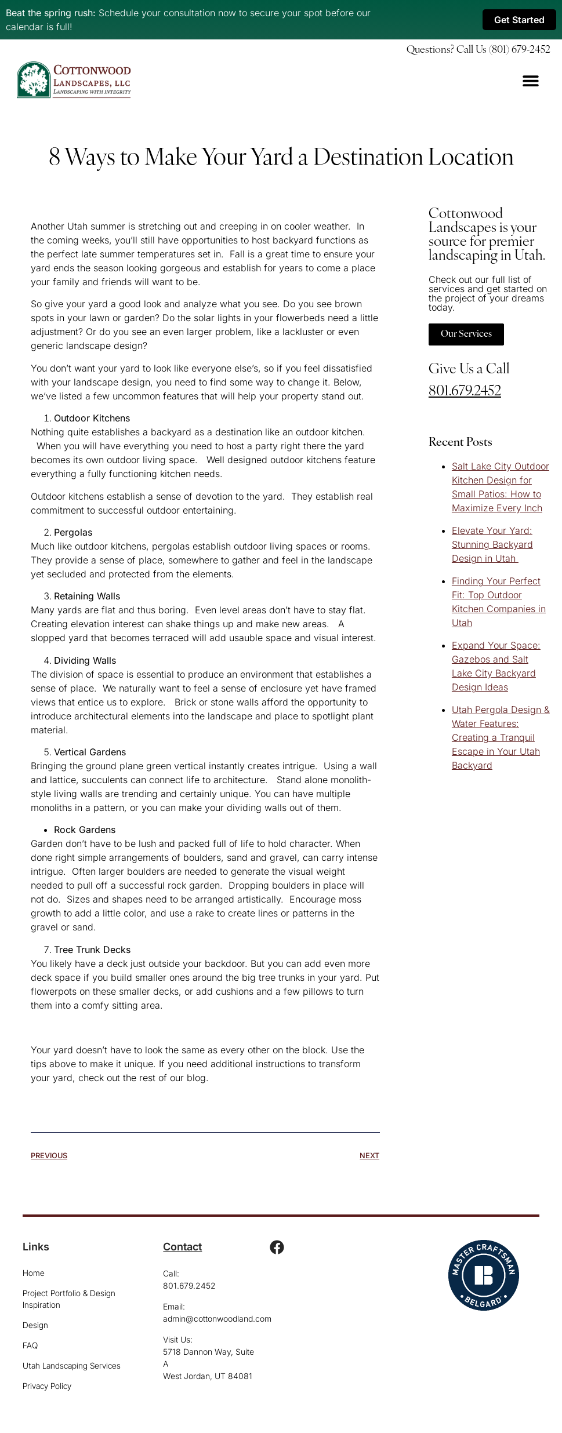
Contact (182, 1247)
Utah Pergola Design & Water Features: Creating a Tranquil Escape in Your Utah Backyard (501, 737)
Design (35, 1325)
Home (34, 1273)
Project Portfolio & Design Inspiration (69, 1299)
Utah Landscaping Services (72, 1365)
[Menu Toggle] (530, 80)
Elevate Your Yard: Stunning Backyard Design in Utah (492, 544)
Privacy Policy (47, 1386)
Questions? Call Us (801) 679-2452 (478, 50)
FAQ (30, 1345)
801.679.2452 (465, 391)
